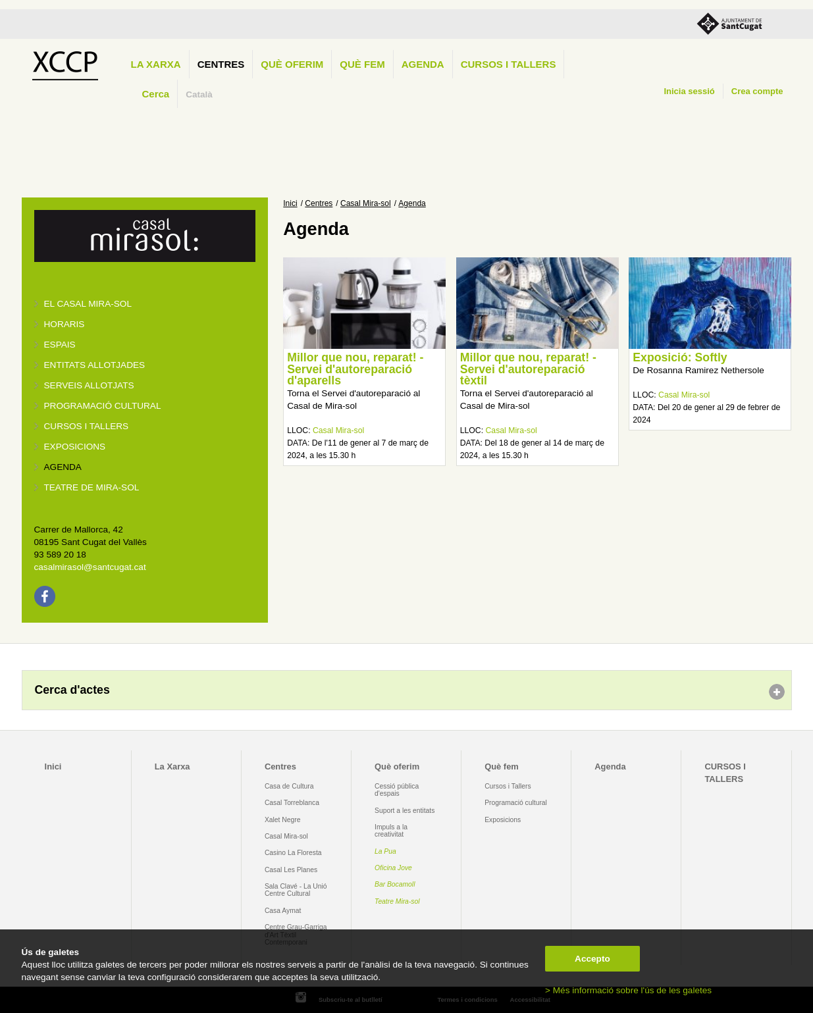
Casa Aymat (283, 910)
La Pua (385, 851)
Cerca (156, 93)
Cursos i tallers (86, 426)
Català (199, 94)
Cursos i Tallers (508, 786)
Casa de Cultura (289, 786)
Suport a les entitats (404, 810)
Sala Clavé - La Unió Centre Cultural (296, 890)
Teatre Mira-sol (397, 901)
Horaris (64, 324)
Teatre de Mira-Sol (92, 487)
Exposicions (75, 447)
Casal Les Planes (291, 869)
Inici (290, 203)
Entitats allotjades (94, 365)
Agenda (423, 64)
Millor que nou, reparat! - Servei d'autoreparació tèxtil (528, 369)
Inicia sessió (689, 91)
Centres (221, 64)
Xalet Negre (283, 819)
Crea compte (757, 91)
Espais (60, 345)
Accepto (592, 959)
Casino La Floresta (293, 852)
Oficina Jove (393, 867)
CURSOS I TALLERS (508, 64)
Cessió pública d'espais (397, 790)
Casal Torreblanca (292, 802)
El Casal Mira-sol (88, 304)
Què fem (362, 64)
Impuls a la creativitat (391, 830)
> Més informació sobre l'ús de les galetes (628, 990)
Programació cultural (102, 406)
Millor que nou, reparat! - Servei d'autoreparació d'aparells (355, 369)
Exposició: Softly (680, 357)
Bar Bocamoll (395, 884)
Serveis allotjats (89, 385)
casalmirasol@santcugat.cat (90, 567)
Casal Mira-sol (365, 203)
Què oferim (292, 64)
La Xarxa (156, 64)
